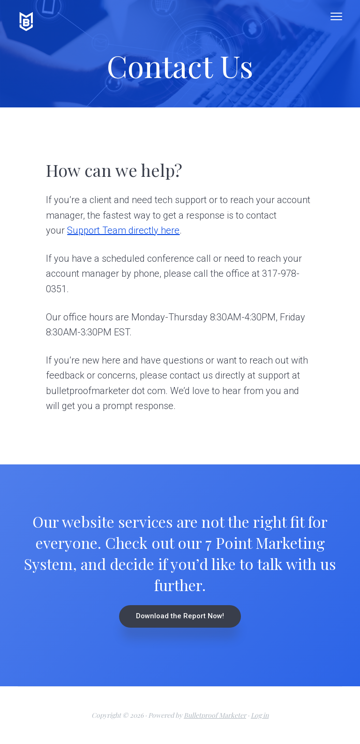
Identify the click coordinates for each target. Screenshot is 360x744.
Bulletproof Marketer (215, 715)
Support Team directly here (123, 230)
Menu (336, 16)
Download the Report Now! (180, 616)
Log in (260, 715)
